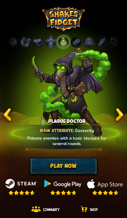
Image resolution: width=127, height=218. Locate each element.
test (7, 115)
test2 (119, 115)
